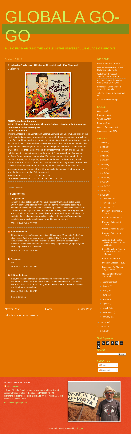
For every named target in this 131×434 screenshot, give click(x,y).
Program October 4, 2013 (113, 263)
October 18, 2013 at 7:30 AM (24, 223)
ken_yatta (15, 198)
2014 (102, 190)
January (106, 317)
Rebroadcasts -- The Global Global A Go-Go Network (109, 81)
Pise (12, 259)
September (108, 282)
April (105, 304)
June (105, 295)
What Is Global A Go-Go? (108, 63)
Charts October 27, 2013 (113, 218)
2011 (102, 327)
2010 (102, 331)
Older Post (85, 309)
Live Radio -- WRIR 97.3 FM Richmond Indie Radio (110, 68)
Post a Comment (18, 297)
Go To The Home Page (107, 99)
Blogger (79, 428)
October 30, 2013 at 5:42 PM (24, 266)
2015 (102, 186)
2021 (102, 160)
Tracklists (101, 119)
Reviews (19, 188)
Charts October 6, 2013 (112, 258)
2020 (102, 164)
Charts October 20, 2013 (113, 229)
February (107, 312)
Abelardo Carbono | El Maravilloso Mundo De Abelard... (113, 242)
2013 (102, 195)
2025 (102, 143)
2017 (102, 177)
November (108, 203)
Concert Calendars (105, 127)
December (108, 199)
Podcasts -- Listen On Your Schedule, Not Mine (109, 88)
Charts (100, 111)
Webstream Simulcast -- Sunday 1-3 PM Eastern (108, 75)
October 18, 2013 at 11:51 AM (24, 250)
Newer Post (12, 309)
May (105, 299)
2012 (102, 322)
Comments (105, 370)
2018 (102, 173)
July (105, 291)
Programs (101, 115)
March (106, 308)
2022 (102, 156)
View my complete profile (15, 402)
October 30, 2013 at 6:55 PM (24, 291)
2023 (102, 151)
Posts (102, 365)
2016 (102, 182)
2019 (102, 169)
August (106, 286)
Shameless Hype (105, 131)
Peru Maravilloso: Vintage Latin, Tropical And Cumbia (113, 251)
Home (49, 309)
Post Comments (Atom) (27, 315)
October (106, 207)
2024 (102, 147)
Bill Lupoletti (16, 232)
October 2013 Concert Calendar (112, 275)
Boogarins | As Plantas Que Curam (112, 268)
